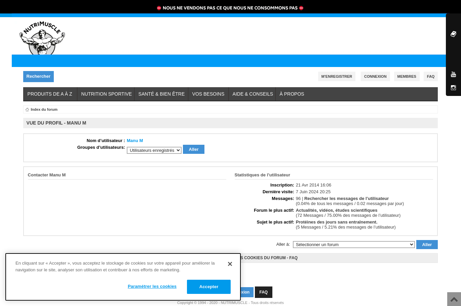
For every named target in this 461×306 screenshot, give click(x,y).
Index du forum (44, 109)
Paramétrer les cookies (152, 286)
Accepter (209, 286)
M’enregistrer (336, 76)
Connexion (375, 76)
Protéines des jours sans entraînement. (337, 220)
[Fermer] (230, 264)
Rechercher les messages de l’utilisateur (346, 196)
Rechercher (40, 76)
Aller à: (283, 242)
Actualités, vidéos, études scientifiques (337, 208)
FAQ (293, 255)
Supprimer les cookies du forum (248, 255)
